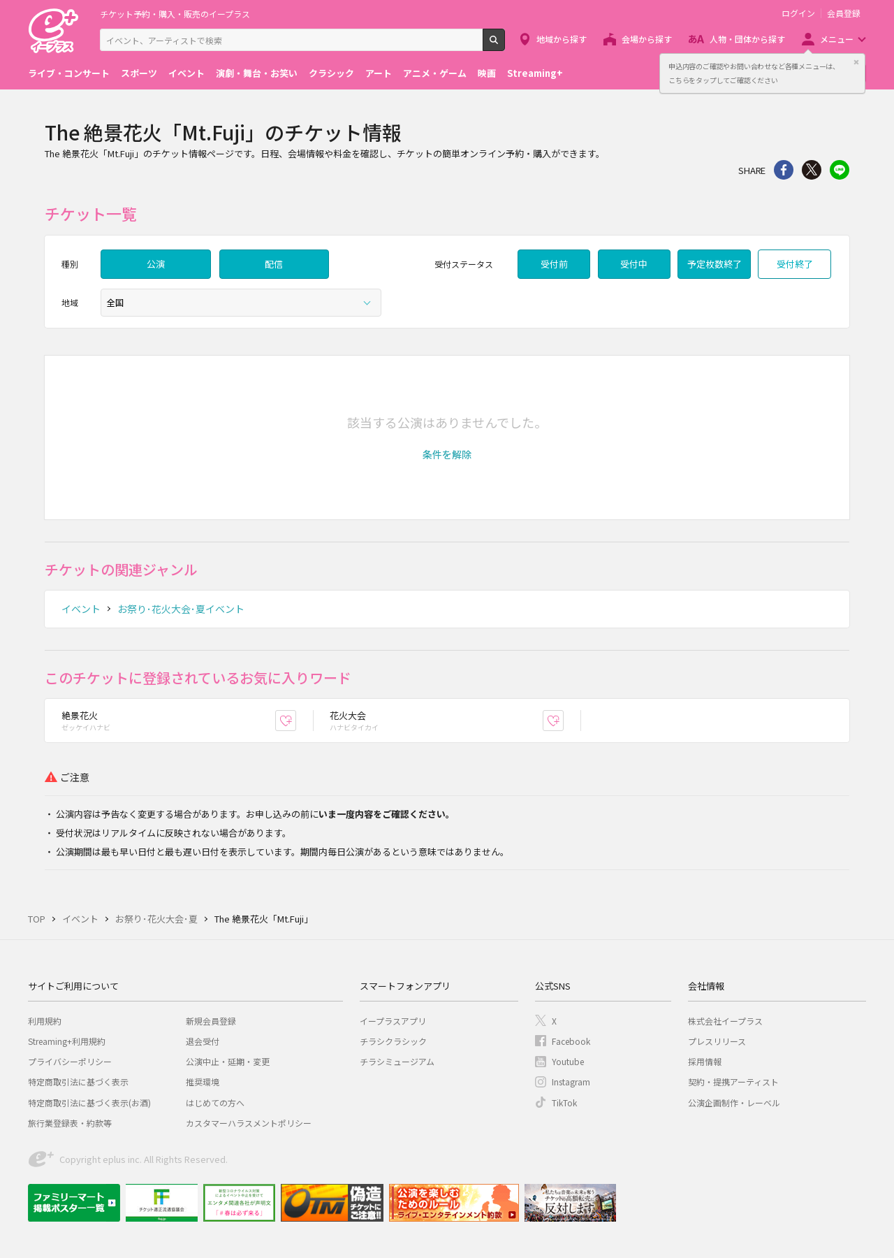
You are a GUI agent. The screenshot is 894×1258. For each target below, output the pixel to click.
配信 (274, 263)
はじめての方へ (215, 1102)
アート (378, 73)
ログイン (798, 13)
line (839, 170)
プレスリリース (717, 1041)
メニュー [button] (836, 39)
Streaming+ (535, 73)
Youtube (568, 1061)
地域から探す (561, 39)
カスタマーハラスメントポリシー (249, 1123)
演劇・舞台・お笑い (257, 73)
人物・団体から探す (747, 39)
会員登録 (843, 13)
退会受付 (202, 1041)
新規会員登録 (211, 1021)
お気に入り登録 (295, 720)
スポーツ (139, 73)
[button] (447, 454)
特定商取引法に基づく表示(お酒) (89, 1102)
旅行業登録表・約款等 (70, 1123)
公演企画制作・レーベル (734, 1102)
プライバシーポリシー (70, 1061)
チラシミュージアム (397, 1061)
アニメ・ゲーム (435, 73)
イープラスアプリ (393, 1021)
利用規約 (44, 1021)
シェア (783, 170)
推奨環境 (202, 1081)
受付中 (633, 263)
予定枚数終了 (714, 263)
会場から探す (647, 39)
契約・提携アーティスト (733, 1081)
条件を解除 (447, 454)
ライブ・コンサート (69, 73)
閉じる (856, 62)
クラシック (331, 73)
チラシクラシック (393, 1041)
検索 (504, 45)
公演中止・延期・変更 (228, 1061)
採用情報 (704, 1061)
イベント (186, 73)
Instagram (571, 1081)
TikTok (564, 1102)
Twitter (811, 170)
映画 (487, 73)
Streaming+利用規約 (66, 1041)
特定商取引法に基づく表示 (78, 1081)
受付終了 (795, 263)
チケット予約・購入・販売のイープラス (175, 14)
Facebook (571, 1041)
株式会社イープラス (725, 1021)
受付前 (554, 263)
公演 (156, 263)
